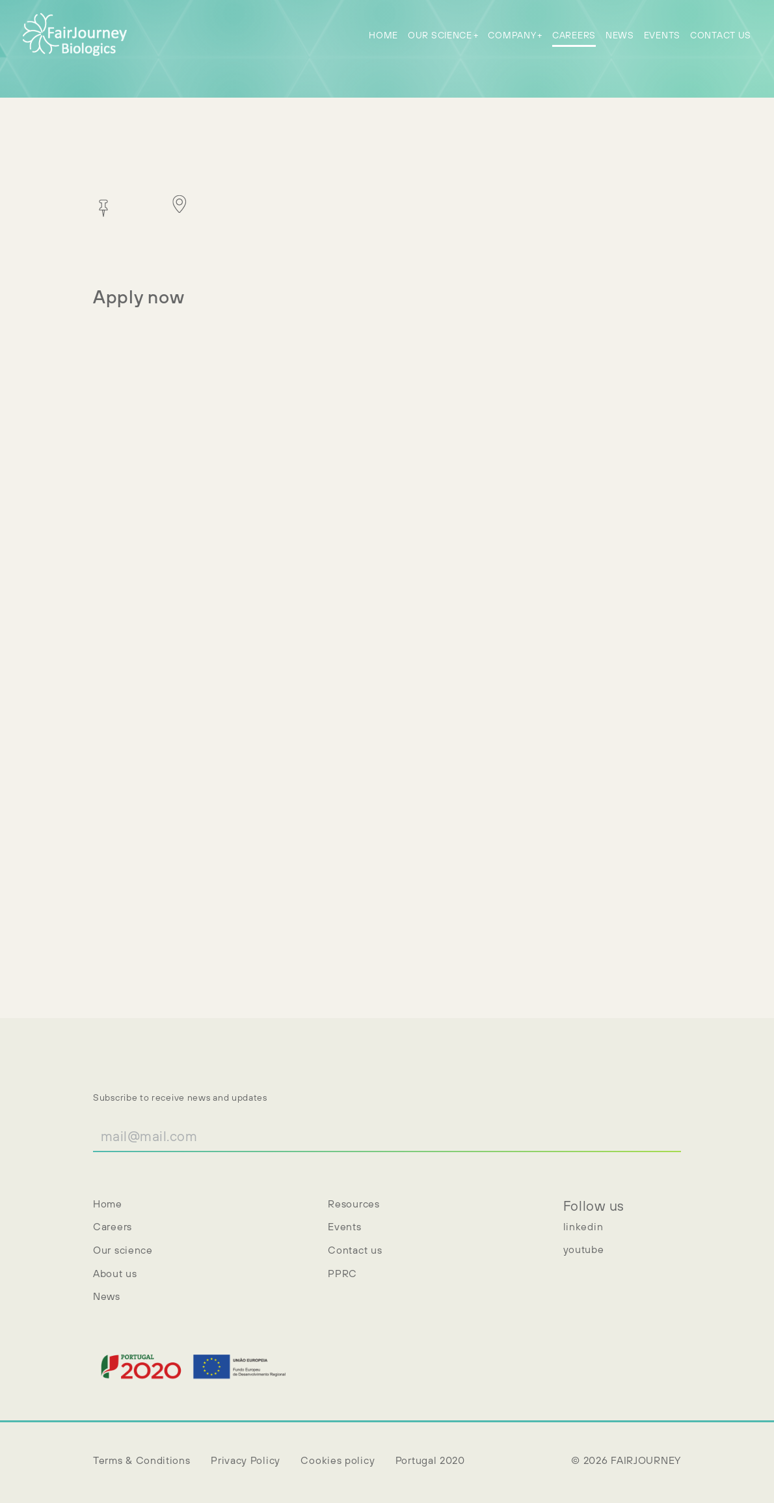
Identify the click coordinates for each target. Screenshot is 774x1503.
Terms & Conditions (142, 1460)
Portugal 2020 (430, 1460)
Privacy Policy (245, 1460)
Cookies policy (337, 1460)
